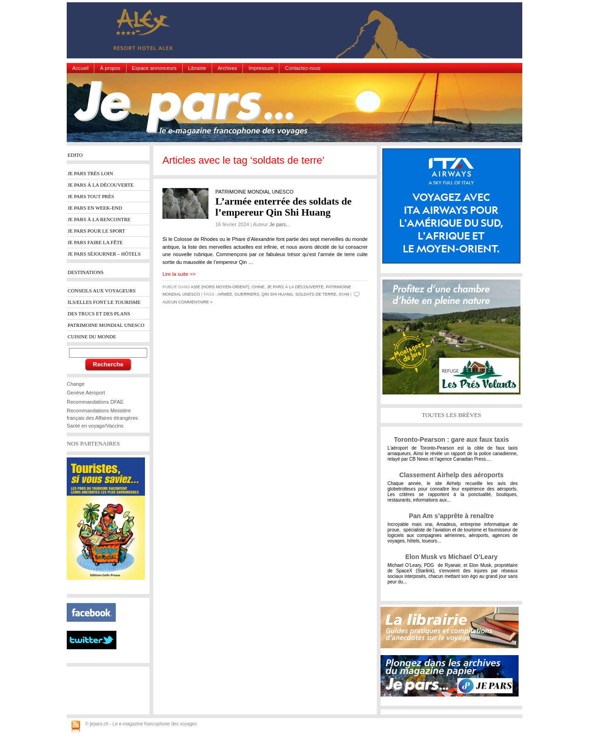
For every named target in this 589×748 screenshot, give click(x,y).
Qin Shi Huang (277, 294)
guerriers (247, 294)
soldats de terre (315, 294)
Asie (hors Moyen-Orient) (220, 287)
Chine (258, 287)
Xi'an (344, 294)
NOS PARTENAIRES (93, 443)
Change (76, 384)
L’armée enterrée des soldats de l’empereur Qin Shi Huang (283, 206)
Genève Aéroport (86, 392)
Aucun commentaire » (187, 302)
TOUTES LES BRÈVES (451, 414)
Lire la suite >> (179, 274)
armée (225, 294)
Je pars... (279, 224)
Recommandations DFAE (95, 402)
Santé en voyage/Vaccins (95, 425)
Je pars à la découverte (295, 287)
